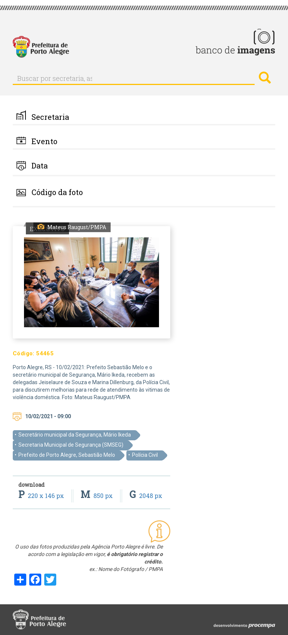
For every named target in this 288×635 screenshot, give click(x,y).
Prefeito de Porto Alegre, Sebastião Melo (66, 455)
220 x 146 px (42, 495)
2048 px (145, 495)
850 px (97, 495)
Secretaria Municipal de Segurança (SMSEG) (70, 445)
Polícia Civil (145, 455)
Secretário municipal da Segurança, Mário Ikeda (74, 435)
